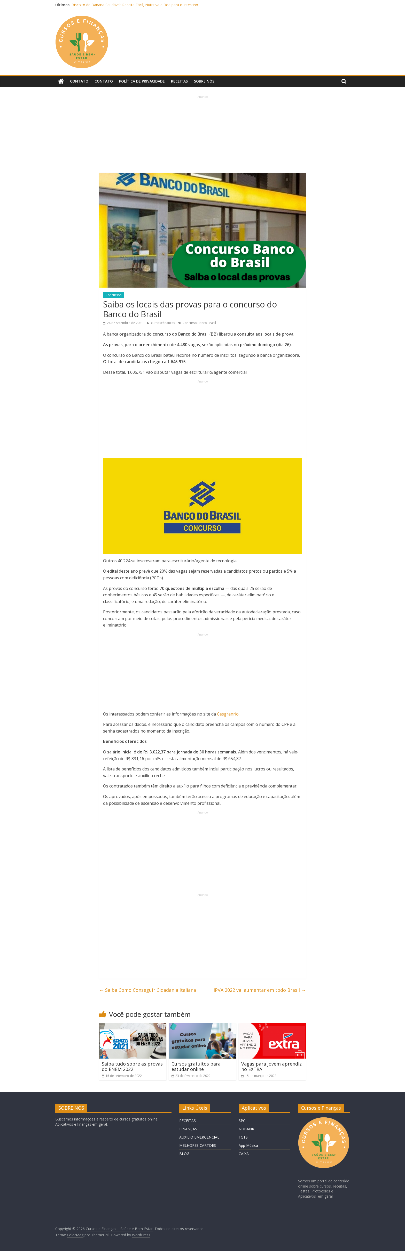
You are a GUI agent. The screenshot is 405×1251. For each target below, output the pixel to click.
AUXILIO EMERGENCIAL (199, 1137)
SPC (242, 1120)
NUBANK (246, 1128)
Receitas (179, 81)
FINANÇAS (188, 1128)
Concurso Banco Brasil (199, 323)
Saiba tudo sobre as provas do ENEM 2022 (132, 1067)
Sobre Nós (204, 81)
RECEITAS (187, 1120)
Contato (79, 81)
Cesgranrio (228, 714)
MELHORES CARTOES (197, 1145)
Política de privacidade (142, 81)
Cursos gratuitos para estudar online (196, 1067)
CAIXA (244, 1153)
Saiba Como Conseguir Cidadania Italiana (147, 990)
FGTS (243, 1137)
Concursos (113, 295)
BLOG (184, 1153)
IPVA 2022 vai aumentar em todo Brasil (260, 990)
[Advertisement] (202, 135)
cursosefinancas (163, 323)
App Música (248, 1145)
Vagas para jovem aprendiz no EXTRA (271, 1067)
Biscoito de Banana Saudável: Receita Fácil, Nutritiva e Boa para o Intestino (135, 4)
